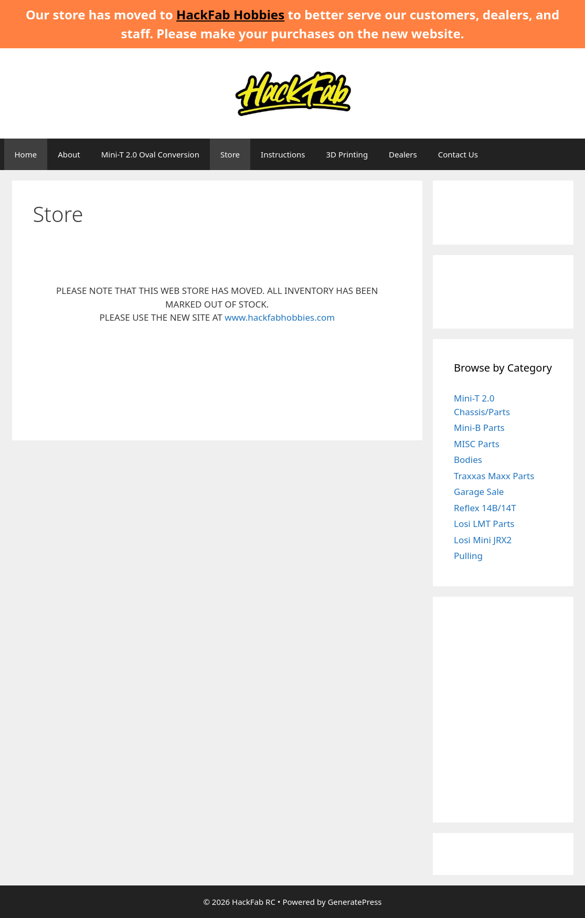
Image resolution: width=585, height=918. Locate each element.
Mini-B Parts (479, 427)
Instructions (283, 154)
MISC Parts (476, 444)
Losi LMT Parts (484, 524)
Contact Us (458, 154)
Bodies (468, 459)
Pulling (468, 556)
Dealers (403, 154)
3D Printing (347, 154)
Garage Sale (479, 492)
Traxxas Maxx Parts (494, 476)
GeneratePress (354, 901)
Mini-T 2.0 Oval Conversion (150, 154)
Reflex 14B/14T (485, 508)
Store (230, 154)
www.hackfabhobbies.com (280, 317)
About (69, 154)
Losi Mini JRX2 (483, 540)
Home (26, 154)
